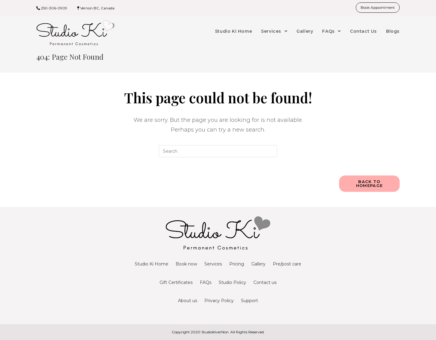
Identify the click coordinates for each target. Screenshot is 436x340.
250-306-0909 (54, 8)
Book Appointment (378, 7)
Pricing (236, 264)
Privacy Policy (219, 300)
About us (187, 300)
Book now (186, 264)
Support (249, 300)
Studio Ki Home (151, 264)
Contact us (264, 282)
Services (213, 264)
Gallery (258, 264)
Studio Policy (232, 282)
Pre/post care (287, 264)
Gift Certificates (176, 282)
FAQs (205, 282)
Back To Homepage (369, 183)
